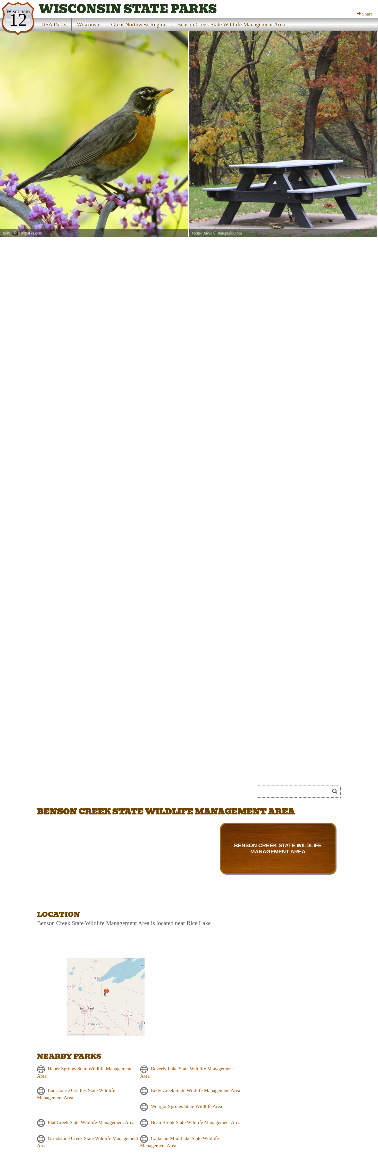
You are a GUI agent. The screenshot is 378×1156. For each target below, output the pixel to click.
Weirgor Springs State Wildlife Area (186, 1106)
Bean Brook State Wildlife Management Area (196, 1122)
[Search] (295, 791)
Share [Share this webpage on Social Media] (365, 14)
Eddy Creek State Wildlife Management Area (195, 1090)
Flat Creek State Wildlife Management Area (91, 1122)
